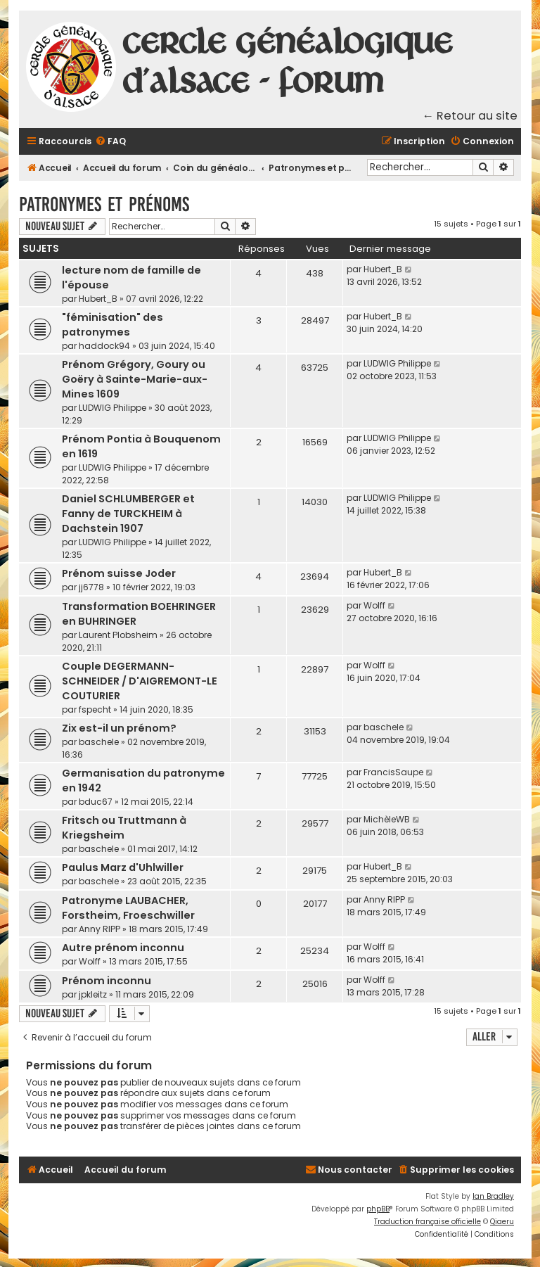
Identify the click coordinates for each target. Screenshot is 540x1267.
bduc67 (95, 802)
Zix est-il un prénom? (119, 728)
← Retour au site (470, 116)
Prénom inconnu (106, 981)
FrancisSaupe (393, 772)
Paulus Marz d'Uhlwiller (123, 867)
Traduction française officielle (427, 1221)
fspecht (95, 709)
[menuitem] (110, 141)
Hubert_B (98, 299)
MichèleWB (387, 819)
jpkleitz (93, 994)
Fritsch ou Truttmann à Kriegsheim (124, 827)
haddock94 (104, 346)
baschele (99, 742)
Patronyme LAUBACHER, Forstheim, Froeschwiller (128, 907)
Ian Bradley (493, 1196)
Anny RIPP (99, 929)
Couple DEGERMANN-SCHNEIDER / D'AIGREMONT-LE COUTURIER (139, 681)
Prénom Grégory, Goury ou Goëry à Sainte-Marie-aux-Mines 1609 (134, 379)
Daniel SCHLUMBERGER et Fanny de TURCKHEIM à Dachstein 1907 (128, 513)
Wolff (374, 605)
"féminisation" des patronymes (112, 324)
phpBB (378, 1209)
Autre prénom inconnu (123, 948)
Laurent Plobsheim (118, 635)
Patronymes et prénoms (104, 204)
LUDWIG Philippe (112, 408)
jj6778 (91, 587)
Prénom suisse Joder (119, 573)
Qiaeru (502, 1221)
